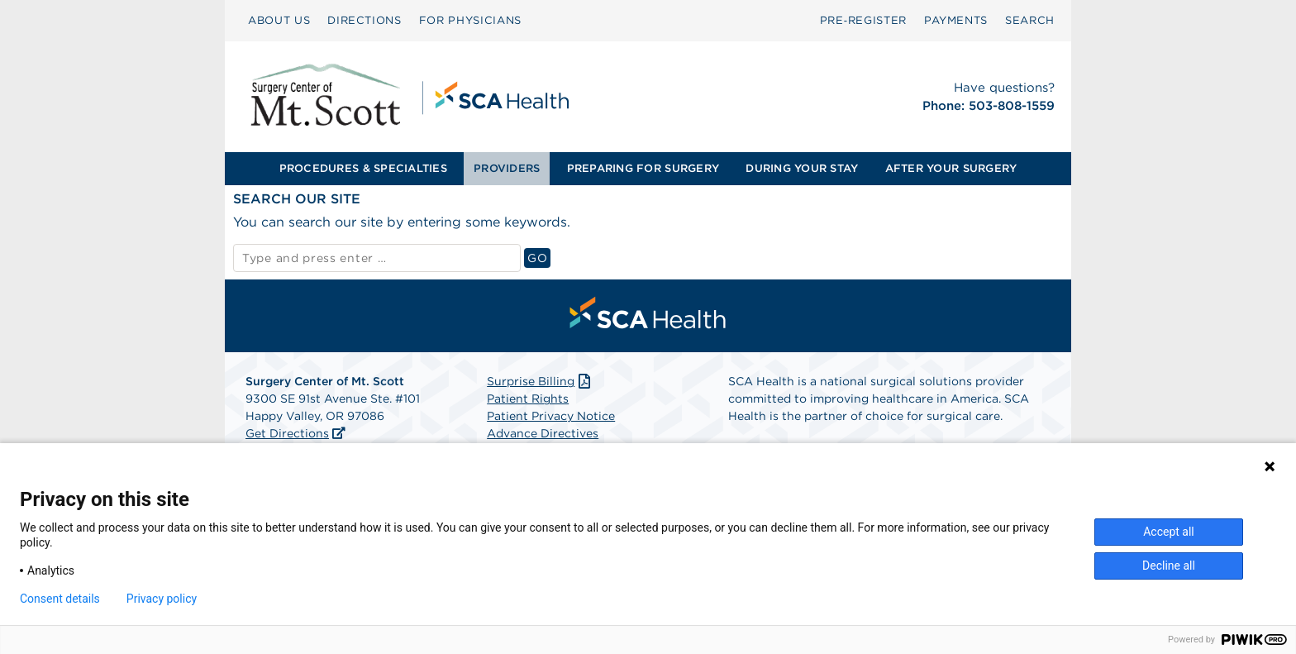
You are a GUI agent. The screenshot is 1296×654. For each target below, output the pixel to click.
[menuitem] (279, 20)
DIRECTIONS (364, 20)
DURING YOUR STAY (802, 168)
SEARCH (1030, 20)
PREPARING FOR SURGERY (643, 168)
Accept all (1168, 531)
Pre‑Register (863, 20)
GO (538, 258)
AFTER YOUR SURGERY (951, 168)
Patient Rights (528, 398)
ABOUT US (279, 20)
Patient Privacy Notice (551, 415)
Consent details (60, 598)
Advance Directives (542, 433)
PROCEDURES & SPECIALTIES (363, 168)
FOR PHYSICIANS (470, 20)
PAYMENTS (956, 20)
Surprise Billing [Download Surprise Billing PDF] (540, 381)
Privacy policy (161, 598)
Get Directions (287, 433)
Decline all (1168, 565)
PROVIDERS (507, 168)
